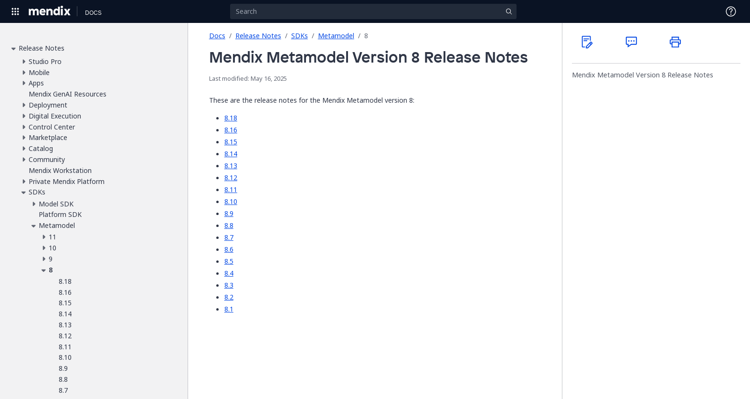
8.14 (230, 154)
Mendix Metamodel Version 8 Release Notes (642, 75)
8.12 (230, 178)
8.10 (230, 201)
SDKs (299, 36)
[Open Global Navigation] (15, 11)
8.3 (228, 285)
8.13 (230, 166)
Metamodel (336, 36)
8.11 (230, 189)
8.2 (228, 297)
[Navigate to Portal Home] (50, 11)
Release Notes (258, 36)
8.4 (228, 273)
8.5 (228, 261)
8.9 (228, 213)
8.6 (228, 249)
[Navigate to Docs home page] (93, 11)
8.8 (228, 225)
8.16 (230, 130)
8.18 (230, 118)
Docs (217, 36)
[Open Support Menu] (731, 11)
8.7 (228, 237)
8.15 (230, 142)
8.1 (228, 309)
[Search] (373, 11)
